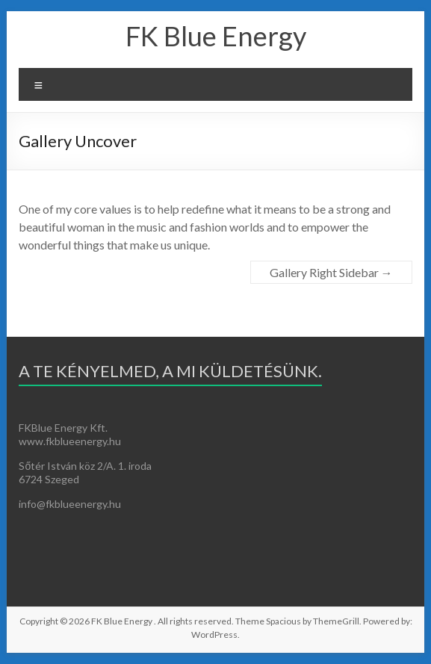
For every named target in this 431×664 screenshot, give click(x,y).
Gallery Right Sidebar (331, 272)
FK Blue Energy (215, 35)
